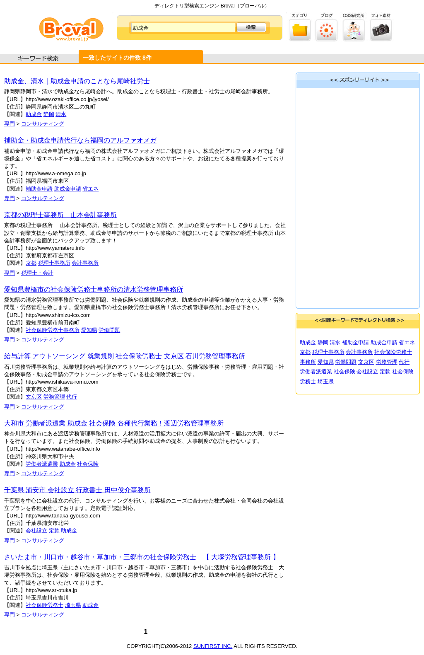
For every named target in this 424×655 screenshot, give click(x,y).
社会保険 (88, 464)
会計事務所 (85, 263)
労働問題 (109, 330)
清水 (60, 114)
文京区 (34, 397)
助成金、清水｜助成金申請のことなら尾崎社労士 (77, 81)
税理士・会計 (37, 273)
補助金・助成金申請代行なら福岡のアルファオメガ (80, 140)
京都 (31, 263)
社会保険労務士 (44, 605)
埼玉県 (73, 605)
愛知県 (89, 330)
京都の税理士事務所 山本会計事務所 (60, 214)
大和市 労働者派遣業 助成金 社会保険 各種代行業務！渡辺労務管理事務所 (114, 423)
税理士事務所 (54, 263)
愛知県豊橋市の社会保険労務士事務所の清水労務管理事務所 (93, 289)
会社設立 (36, 530)
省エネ (90, 189)
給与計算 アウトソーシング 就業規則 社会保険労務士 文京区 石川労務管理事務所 (124, 356)
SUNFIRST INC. (212, 646)
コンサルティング (42, 124)
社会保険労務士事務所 (53, 330)
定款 (54, 530)
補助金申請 (39, 189)
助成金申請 (67, 189)
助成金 (34, 114)
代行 (71, 397)
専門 (9, 124)
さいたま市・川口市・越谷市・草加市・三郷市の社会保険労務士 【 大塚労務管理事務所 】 (141, 557)
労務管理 (54, 397)
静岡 (48, 114)
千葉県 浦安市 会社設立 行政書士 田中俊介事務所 (77, 489)
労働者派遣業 (42, 464)
